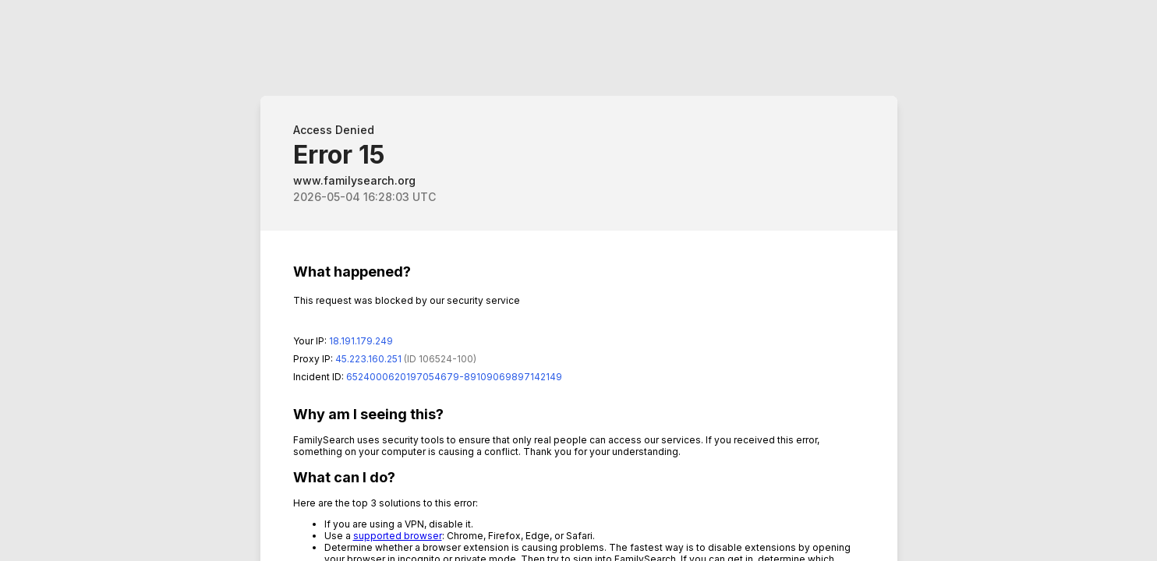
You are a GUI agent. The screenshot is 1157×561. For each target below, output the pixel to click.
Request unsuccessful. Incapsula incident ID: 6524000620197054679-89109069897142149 (578, 280)
